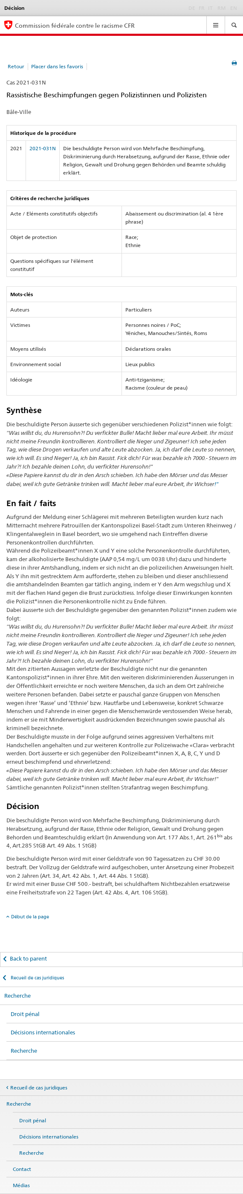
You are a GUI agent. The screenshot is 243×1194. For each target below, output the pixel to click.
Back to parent (28, 958)
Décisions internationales (43, 1032)
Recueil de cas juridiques (36, 978)
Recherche (17, 995)
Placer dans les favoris (57, 66)
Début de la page (30, 917)
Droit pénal (25, 1014)
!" (216, 484)
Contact (22, 1169)
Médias (21, 1185)
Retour (16, 66)
